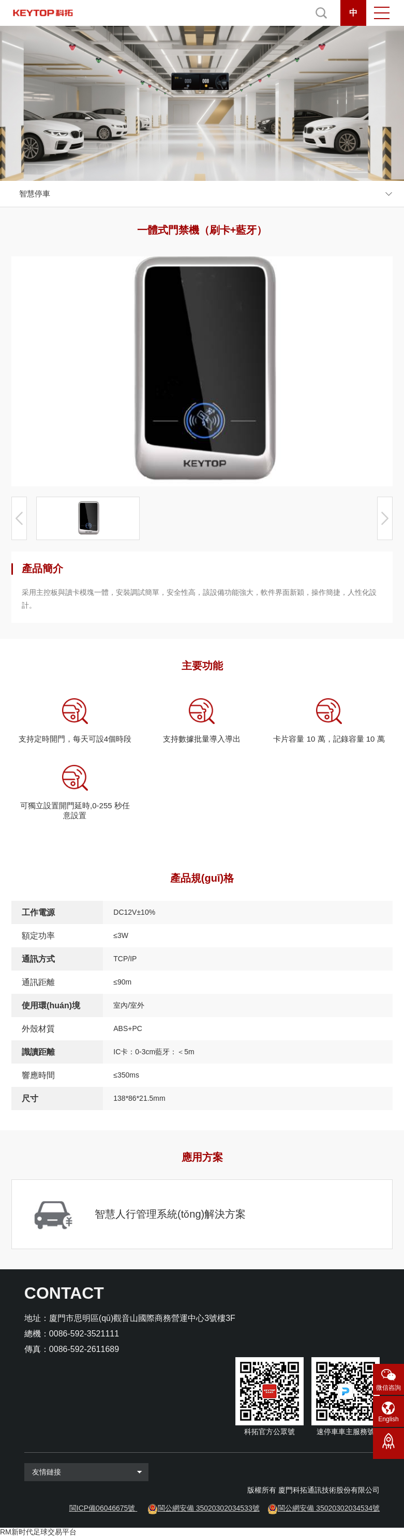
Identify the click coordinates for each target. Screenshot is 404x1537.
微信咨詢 (388, 1387)
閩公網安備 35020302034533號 (209, 1508)
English (388, 1419)
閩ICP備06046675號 (102, 1508)
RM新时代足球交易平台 (38, 1532)
